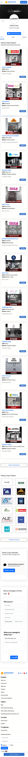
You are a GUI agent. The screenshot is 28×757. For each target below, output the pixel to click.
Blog (2, 705)
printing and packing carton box (10, 238)
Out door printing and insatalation (10, 135)
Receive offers (24, 2)
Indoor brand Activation (8, 410)
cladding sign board (7, 307)
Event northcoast (6, 375)
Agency (5, 745)
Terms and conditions (6, 698)
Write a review (9, 570)
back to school (5, 204)
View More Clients (14, 539)
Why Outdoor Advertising (7, 711)
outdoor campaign (6, 67)
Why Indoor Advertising (7, 708)
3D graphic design (6, 170)
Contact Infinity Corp (14, 33)
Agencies (3, 686)
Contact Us (4, 683)
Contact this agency (14, 754)
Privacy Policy (4, 695)
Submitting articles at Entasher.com (10, 713)
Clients (13, 37)
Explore (3, 723)
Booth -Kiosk (5, 273)
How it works (4, 720)
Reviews (24, 37)
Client (11, 745)
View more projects (14, 465)
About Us (3, 680)
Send (14, 657)
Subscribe (4, 748)
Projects (3, 689)
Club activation (6, 101)
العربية (4, 751)
